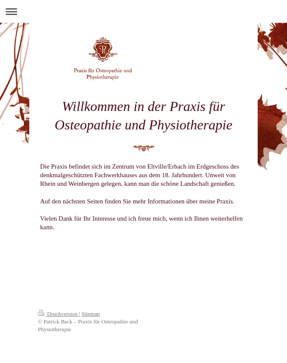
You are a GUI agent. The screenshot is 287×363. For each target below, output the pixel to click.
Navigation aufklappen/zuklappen (143, 11)
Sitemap (90, 314)
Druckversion (58, 314)
